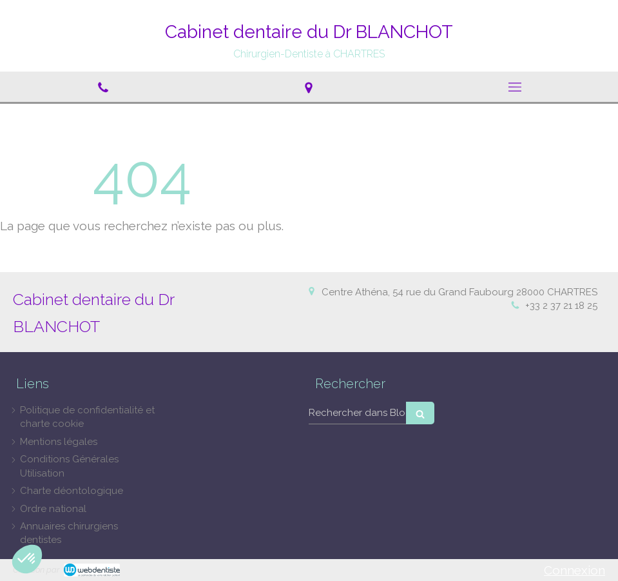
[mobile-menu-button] (515, 87)
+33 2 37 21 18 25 (561, 305)
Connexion (574, 570)
